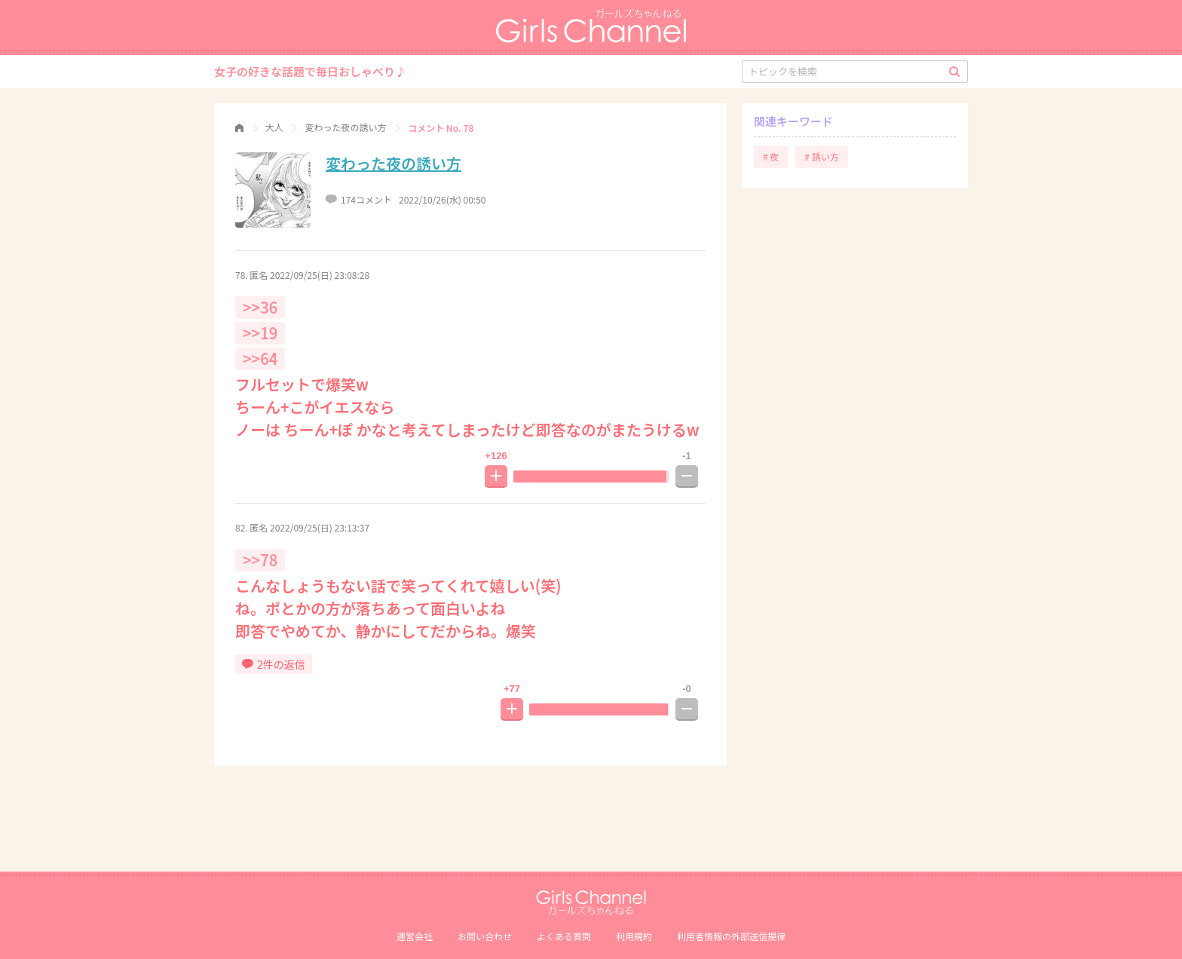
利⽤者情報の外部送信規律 (731, 936)
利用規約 (634, 936)
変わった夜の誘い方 (393, 163)
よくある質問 (564, 936)
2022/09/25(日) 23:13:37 (319, 527)
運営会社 (415, 936)
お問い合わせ (485, 936)
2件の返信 (273, 664)
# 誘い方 (821, 156)
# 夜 (771, 156)
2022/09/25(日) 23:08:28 (319, 274)
